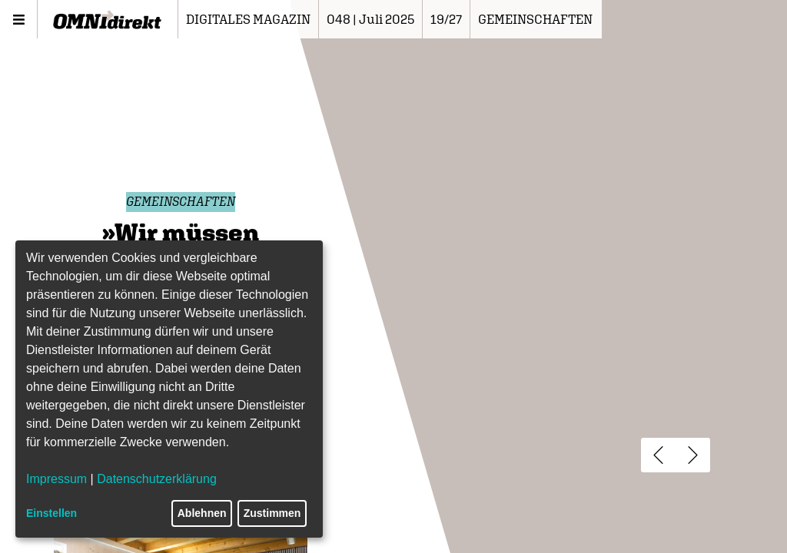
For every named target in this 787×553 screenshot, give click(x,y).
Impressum (56, 478)
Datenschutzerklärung (157, 478)
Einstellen (51, 513)
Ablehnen (202, 513)
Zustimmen (272, 513)
